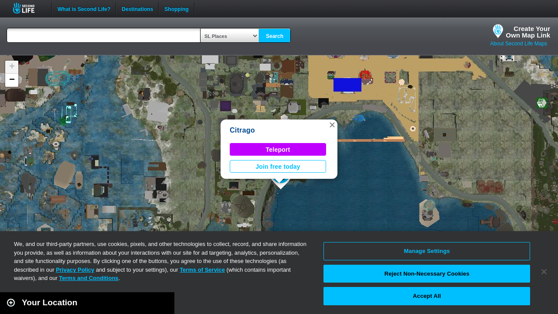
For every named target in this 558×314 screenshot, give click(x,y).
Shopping (176, 8)
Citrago (242, 130)
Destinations (137, 8)
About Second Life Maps (518, 44)
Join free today (277, 166)
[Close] (544, 271)
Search (274, 36)
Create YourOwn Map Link (528, 32)
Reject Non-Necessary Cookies (427, 273)
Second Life (28, 8)
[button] (332, 124)
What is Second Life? (84, 8)
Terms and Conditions (88, 278)
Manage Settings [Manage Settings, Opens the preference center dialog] (427, 251)
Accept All (427, 296)
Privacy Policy (75, 269)
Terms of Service (202, 269)
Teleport (278, 149)
